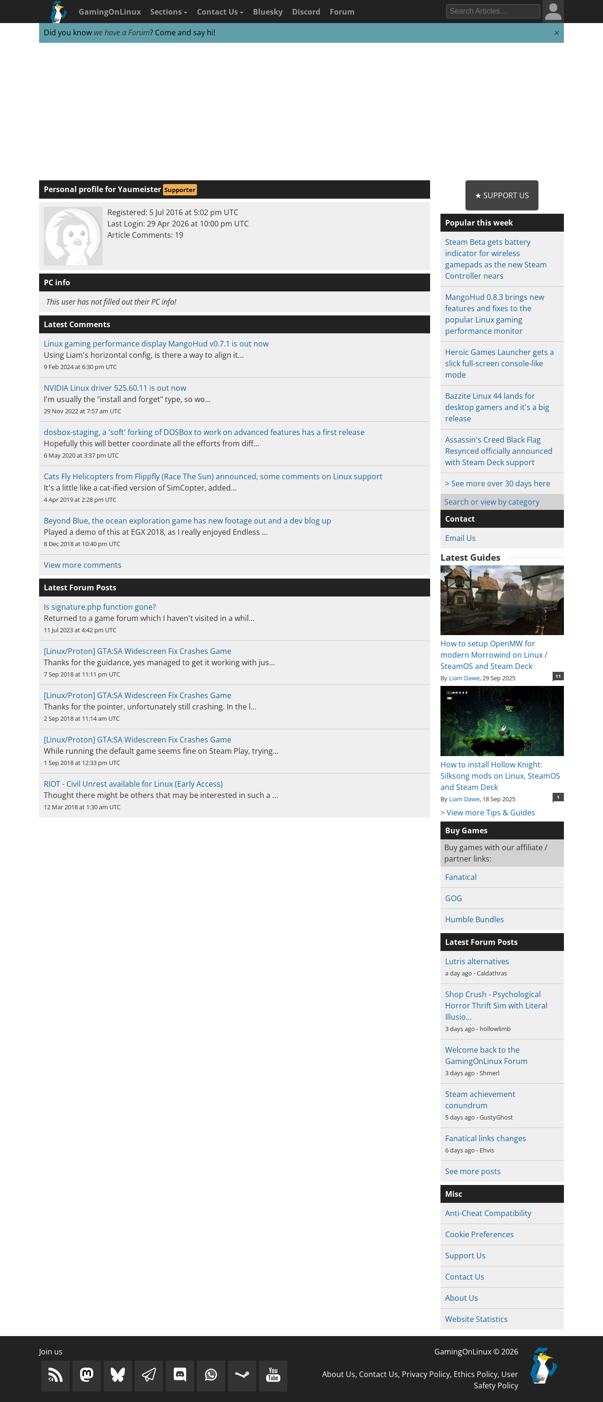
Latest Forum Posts (481, 942)
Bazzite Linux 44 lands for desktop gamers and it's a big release (497, 407)
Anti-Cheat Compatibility (488, 1213)
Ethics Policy (475, 1374)
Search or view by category (491, 502)
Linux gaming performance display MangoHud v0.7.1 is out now (156, 343)
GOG (453, 898)
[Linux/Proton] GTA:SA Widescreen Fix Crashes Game (137, 651)
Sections (168, 12)
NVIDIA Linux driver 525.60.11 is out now (115, 388)
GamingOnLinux (110, 12)
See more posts (473, 1171)
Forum (342, 12)
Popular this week (479, 223)
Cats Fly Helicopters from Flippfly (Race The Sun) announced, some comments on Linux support (213, 476)
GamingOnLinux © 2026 (476, 1351)
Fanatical (461, 877)
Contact (460, 519)
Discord (306, 12)
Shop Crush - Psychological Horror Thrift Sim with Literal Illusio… (496, 1005)
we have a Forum (122, 32)
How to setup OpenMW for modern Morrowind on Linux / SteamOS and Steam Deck (501, 649)
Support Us (465, 1255)
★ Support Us (502, 195)
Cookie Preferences (479, 1234)
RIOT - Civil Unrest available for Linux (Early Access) (133, 784)
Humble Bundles (474, 919)
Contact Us (220, 12)
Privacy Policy (426, 1374)
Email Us (460, 538)
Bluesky (268, 12)
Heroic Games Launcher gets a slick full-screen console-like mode (499, 363)
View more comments (83, 565)
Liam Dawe (464, 678)
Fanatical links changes (485, 1138)
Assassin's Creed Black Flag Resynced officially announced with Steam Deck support (499, 451)
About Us (461, 1298)
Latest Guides (470, 557)
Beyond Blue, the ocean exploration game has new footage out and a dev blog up (187, 521)
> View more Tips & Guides (487, 812)
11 (558, 676)
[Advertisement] (301, 112)
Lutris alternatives (477, 961)
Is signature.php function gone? (100, 607)
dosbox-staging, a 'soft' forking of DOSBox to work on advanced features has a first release (204, 432)
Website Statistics (476, 1319)
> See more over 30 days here (497, 483)
